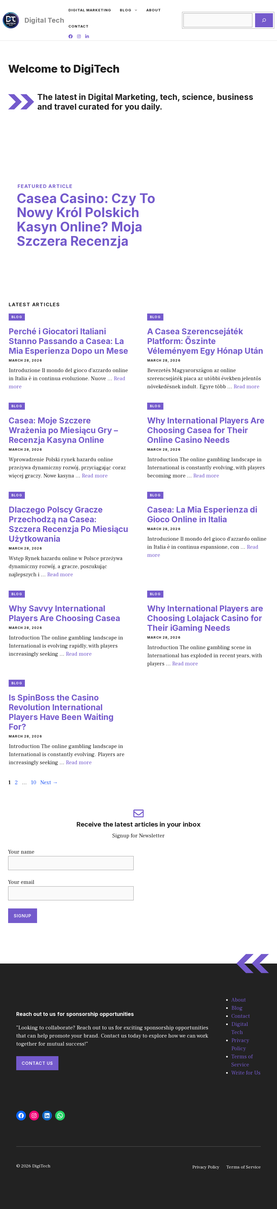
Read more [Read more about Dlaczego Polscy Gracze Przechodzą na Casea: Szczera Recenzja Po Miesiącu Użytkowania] (60, 574)
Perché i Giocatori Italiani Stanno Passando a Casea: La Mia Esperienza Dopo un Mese (68, 341)
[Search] (264, 20)
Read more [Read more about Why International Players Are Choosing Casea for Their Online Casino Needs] (206, 475)
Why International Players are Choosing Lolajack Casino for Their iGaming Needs (205, 618)
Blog (131, 10)
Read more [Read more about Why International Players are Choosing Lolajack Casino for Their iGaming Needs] (185, 663)
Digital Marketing (89, 10)
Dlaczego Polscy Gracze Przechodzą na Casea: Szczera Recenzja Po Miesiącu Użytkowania (68, 524)
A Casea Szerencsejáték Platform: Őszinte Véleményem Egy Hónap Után (205, 341)
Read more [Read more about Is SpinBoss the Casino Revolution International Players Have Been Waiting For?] (79, 762)
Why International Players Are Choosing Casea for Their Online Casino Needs (206, 430)
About (153, 10)
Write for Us (245, 1072)
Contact (78, 26)
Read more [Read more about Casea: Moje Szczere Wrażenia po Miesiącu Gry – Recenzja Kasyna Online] (95, 475)
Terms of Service (243, 1167)
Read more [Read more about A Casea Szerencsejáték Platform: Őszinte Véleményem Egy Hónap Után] (246, 386)
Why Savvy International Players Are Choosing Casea (64, 613)
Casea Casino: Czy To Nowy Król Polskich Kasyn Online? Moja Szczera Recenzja (86, 219)
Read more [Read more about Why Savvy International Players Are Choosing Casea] (79, 654)
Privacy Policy (205, 1167)
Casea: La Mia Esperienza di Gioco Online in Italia (202, 514)
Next (49, 782)
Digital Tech (44, 20)
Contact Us (37, 1063)
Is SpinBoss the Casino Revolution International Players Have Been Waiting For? (61, 712)
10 (34, 782)
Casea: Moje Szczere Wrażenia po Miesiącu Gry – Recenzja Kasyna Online (63, 430)
